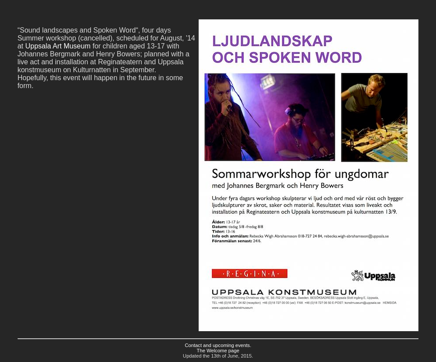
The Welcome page (218, 350)
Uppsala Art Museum (58, 46)
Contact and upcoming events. (218, 345)
